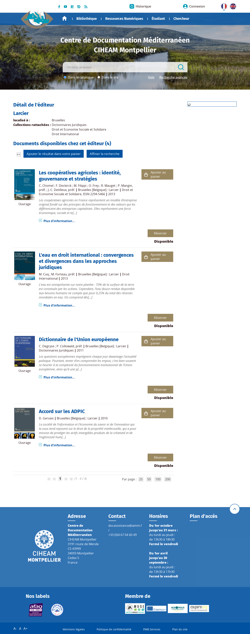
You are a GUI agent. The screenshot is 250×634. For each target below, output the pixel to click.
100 (158, 479)
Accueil (64, 18)
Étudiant (158, 19)
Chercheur (181, 19)
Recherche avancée (173, 77)
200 (167, 479)
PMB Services (151, 629)
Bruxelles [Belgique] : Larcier (98, 190)
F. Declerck (63, 185)
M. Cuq (44, 274)
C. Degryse (46, 346)
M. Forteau (59, 274)
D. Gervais (46, 418)
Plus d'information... (59, 221)
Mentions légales (74, 629)
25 (141, 479)
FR (222, 5)
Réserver (160, 233)
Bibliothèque (86, 19)
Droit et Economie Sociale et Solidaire (79, 129)
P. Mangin (125, 185)
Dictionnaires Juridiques (69, 125)
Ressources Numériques (124, 19)
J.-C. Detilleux (57, 190)
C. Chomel (46, 185)
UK (232, 5)
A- (15, 628)
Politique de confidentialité (114, 629)
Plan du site (179, 629)
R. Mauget (108, 185)
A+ (25, 628)
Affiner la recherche (105, 154)
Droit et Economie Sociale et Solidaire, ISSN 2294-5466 (86, 192)
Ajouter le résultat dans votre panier (54, 154)
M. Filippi (80, 185)
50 (149, 479)
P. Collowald (65, 346)
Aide (151, 77)
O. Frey (94, 185)
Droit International (65, 134)
